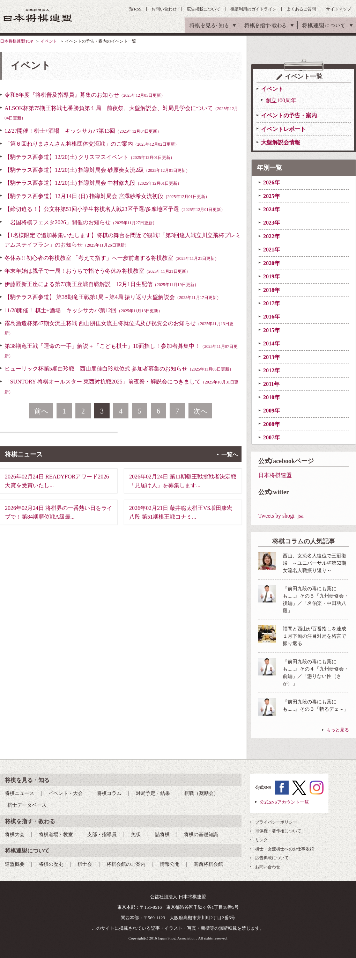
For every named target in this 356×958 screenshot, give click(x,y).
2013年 (271, 357)
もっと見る (337, 729)
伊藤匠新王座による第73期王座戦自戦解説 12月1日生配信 (102, 284)
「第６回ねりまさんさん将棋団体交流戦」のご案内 (92, 144)
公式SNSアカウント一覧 (284, 802)
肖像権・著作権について (278, 830)
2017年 (271, 303)
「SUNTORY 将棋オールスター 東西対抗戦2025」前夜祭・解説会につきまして (121, 386)
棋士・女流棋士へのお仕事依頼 (284, 849)
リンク (261, 840)
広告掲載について (203, 9)
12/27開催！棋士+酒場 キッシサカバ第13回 (83, 131)
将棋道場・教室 (56, 834)
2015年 (271, 330)
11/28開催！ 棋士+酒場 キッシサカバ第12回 (83, 310)
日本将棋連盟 (275, 475)
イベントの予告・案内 (289, 115)
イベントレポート (283, 129)
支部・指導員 (102, 834)
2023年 (271, 223)
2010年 (271, 397)
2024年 (271, 209)
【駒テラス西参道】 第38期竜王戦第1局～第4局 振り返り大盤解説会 (113, 297)
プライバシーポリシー (276, 822)
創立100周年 (281, 100)
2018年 (271, 290)
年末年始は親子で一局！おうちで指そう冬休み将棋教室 (97, 271)
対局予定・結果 (153, 793)
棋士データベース (26, 805)
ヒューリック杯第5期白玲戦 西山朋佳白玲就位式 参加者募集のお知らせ (119, 369)
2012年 (271, 370)
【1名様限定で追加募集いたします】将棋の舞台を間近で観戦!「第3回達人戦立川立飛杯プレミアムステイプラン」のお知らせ (123, 240)
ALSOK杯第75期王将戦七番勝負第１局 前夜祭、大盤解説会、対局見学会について (121, 112)
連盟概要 (14, 864)
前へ (41, 411)
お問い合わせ (164, 9)
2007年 (271, 437)
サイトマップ (338, 9)
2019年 (271, 276)
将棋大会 (14, 834)
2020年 (271, 263)
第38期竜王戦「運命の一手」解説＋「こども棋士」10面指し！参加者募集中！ (121, 350)
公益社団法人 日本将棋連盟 (38, 15)
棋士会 (84, 864)
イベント (48, 41)
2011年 (271, 384)
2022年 (271, 236)
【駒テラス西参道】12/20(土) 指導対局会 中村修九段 (93, 183)
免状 (136, 834)
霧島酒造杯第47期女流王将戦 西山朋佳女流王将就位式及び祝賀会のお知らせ (119, 328)
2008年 (271, 424)
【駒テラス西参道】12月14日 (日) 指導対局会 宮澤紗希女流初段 (107, 196)
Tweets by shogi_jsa (281, 516)
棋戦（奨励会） (201, 793)
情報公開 (169, 864)
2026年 (271, 182)
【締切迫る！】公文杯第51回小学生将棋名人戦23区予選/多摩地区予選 (115, 209)
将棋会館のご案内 (126, 864)
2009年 (271, 411)
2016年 (271, 317)
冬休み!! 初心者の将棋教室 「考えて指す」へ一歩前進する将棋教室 (112, 258)
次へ (200, 411)
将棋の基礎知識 (201, 834)
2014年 (271, 343)
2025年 (271, 196)
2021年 (271, 250)
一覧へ (229, 455)
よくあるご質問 (301, 9)
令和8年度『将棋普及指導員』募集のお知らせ (85, 95)
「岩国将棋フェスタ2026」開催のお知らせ (81, 222)
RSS (137, 9)
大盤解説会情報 (280, 142)
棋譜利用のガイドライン (253, 9)
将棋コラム (109, 793)
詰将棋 (162, 834)
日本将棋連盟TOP (16, 41)
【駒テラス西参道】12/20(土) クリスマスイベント (90, 157)
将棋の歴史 (51, 864)
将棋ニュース (19, 793)
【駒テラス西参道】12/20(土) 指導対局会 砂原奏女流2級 (97, 170)
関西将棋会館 (208, 864)
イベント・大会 (66, 793)
